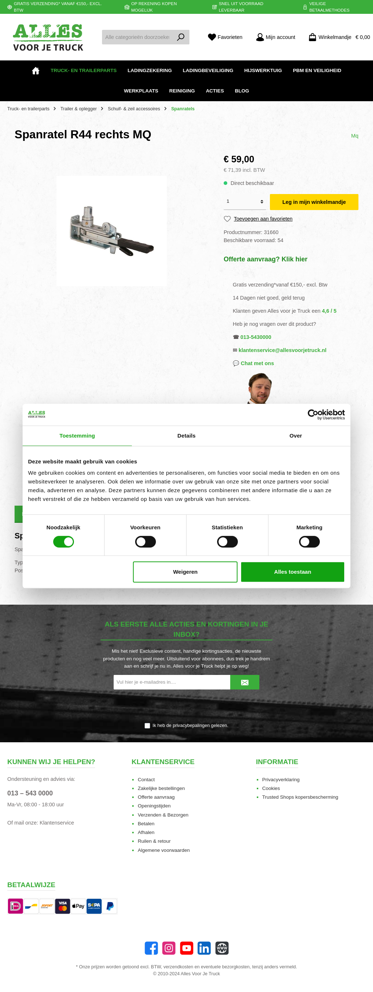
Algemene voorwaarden (164, 850)
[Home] (35, 70)
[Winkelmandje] (336, 37)
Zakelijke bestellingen (161, 788)
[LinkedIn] (204, 948)
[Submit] (244, 682)
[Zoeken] (180, 37)
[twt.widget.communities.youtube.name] (186, 948)
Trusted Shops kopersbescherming (300, 797)
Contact (146, 779)
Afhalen (146, 832)
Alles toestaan (292, 572)
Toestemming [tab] (77, 435)
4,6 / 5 (329, 311)
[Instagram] (169, 948)
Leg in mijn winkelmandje (314, 202)
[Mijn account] (275, 37)
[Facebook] (151, 948)
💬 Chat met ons (253, 363)
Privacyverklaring (281, 779)
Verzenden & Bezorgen (163, 815)
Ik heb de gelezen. (190, 725)
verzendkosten (178, 966)
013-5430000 (255, 337)
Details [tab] (186, 435)
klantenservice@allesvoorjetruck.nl (282, 350)
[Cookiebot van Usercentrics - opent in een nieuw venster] (313, 414)
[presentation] (186, 706)
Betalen (146, 823)
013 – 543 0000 (30, 793)
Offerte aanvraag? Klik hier (265, 259)
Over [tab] (296, 435)
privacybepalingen (191, 725)
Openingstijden (154, 806)
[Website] (222, 948)
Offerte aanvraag (156, 797)
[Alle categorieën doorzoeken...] (137, 37)
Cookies (271, 788)
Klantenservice (57, 823)
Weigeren (185, 572)
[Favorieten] (225, 37)
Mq (354, 136)
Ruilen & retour (154, 841)
